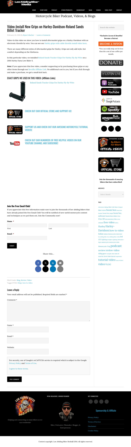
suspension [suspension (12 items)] (119, 256)
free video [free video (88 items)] (109, 222)
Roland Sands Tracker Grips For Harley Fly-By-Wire (60, 57)
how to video (27, 283)
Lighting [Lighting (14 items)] (114, 239)
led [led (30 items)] (121, 237)
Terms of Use (30, 363)
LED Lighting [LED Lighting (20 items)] (102, 239)
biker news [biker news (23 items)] (102, 210)
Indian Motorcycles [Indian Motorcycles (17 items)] (110, 234)
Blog (18, 280)
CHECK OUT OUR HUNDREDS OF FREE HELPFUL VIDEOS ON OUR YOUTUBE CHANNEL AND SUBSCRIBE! (53, 141)
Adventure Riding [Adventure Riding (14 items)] (103, 207)
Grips (20, 283)
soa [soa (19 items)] (113, 254)
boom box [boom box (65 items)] (111, 210)
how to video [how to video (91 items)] (117, 230)
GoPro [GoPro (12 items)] (116, 223)
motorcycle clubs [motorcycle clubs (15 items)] (114, 242)
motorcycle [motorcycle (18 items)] (105, 242)
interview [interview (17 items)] (119, 234)
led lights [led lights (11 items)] (109, 239)
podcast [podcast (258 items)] (116, 246)
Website (10, 347)
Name (10, 221)
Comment (12, 300)
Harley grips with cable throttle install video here (66, 43)
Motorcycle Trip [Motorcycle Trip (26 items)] (104, 246)
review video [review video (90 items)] (112, 250)
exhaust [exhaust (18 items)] (100, 223)
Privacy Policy (15, 363)
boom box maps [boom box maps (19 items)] (108, 213)
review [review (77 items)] (101, 250)
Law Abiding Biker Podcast (23, 3)
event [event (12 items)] (118, 219)
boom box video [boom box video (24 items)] (111, 216)
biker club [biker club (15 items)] (111, 207)
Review (23, 280)
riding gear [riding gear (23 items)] (102, 254)
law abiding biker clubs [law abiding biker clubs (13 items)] (113, 237)
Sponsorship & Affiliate (106, 410)
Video (29, 280)
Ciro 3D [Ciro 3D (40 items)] (101, 219)
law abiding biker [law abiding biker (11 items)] (102, 237)
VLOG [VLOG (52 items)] (108, 264)
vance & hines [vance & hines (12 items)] (119, 260)
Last (50, 228)
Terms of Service (94, 422)
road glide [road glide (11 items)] (108, 253)
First (9, 228)
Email (10, 234)
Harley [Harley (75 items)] (101, 226)
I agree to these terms (18, 369)
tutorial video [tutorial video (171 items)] (106, 260)
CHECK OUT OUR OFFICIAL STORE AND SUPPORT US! (48, 111)
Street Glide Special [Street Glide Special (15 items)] (109, 256)
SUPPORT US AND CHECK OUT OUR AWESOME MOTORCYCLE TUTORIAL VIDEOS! (56, 128)
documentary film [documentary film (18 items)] (111, 219)
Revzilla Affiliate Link (37, 69)
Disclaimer (92, 426)
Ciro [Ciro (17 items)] (118, 216)
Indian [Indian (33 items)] (100, 234)
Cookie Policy (93, 431)
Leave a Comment (43, 35)
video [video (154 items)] (101, 264)
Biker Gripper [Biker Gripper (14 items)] (119, 207)
